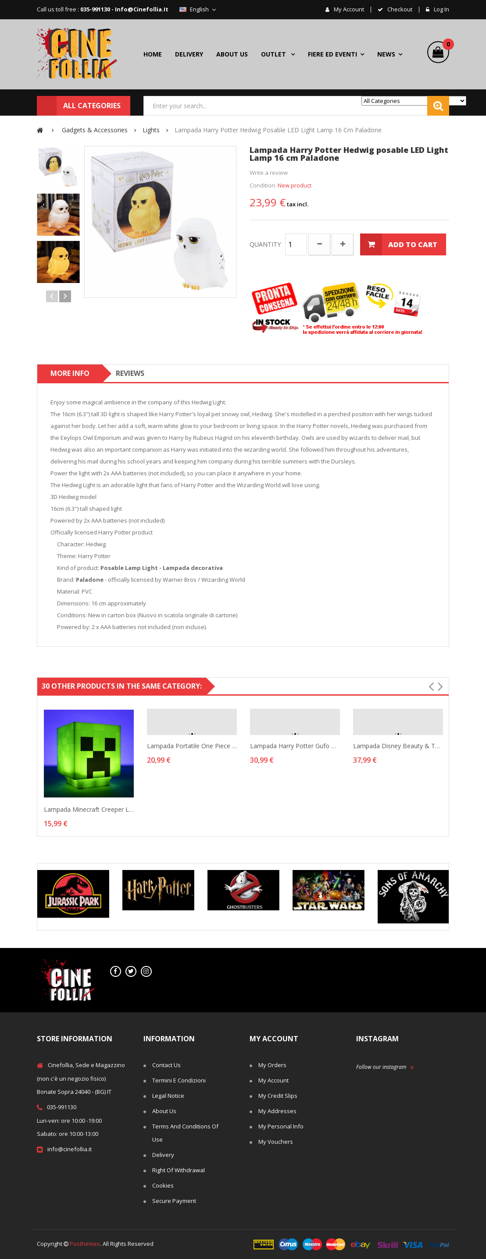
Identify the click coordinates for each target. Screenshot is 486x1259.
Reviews (130, 373)
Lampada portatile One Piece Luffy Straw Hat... (192, 746)
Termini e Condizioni (179, 1080)
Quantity (265, 244)
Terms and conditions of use (185, 1132)
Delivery (163, 1155)
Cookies (163, 1185)
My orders (272, 1065)
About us (164, 1111)
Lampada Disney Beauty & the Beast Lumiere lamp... (398, 746)
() (446, 45)
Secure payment (174, 1201)
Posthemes (85, 1244)
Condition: (263, 185)
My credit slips (277, 1096)
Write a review (269, 173)
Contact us (166, 1065)
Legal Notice (168, 1096)
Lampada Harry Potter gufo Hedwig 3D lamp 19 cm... (295, 746)
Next (65, 296)
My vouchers (275, 1142)
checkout (399, 10)
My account (348, 10)
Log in (440, 10)
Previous (52, 296)
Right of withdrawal (178, 1170)
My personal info (281, 1126)
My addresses (277, 1111)
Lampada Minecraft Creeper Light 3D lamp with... (89, 809)
